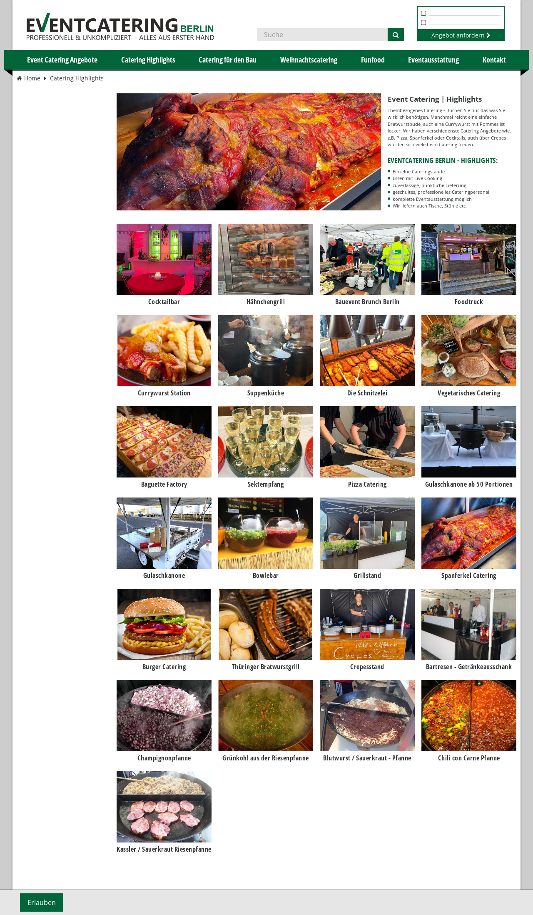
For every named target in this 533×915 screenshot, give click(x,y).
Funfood (373, 60)
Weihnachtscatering (308, 60)
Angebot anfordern (461, 35)
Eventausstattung (433, 60)
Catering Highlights (148, 60)
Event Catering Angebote (62, 60)
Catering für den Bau (228, 60)
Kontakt (494, 60)
